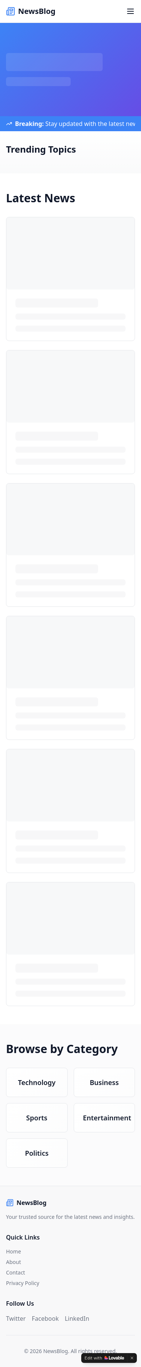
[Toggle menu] (130, 11)
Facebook (45, 1318)
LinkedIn (77, 1318)
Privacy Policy (22, 1283)
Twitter (16, 1318)
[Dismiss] (131, 1357)
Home (13, 1251)
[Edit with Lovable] (104, 1357)
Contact (15, 1272)
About (13, 1261)
